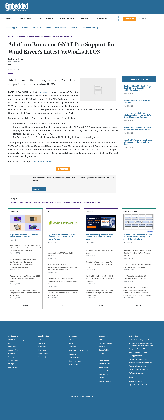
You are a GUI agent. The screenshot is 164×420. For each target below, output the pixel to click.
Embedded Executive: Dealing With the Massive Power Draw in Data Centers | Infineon (137, 253)
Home (10, 36)
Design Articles (104, 350)
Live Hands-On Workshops (138, 369)
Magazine (73, 336)
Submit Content (136, 373)
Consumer (42, 346)
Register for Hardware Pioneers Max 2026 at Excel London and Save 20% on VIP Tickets (25, 278)
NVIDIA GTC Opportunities (138, 359)
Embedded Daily (74, 357)
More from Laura (39, 189)
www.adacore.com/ (43, 162)
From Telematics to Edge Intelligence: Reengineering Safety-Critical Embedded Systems (62, 281)
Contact (132, 377)
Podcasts (37, 28)
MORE (25, 305)
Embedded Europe (75, 361)
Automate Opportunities (137, 366)
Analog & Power (13, 350)
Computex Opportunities (137, 349)
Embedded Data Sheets (107, 343)
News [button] (8, 19)
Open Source (12, 346)
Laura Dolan (17, 59)
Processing (12, 353)
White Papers (60, 28)
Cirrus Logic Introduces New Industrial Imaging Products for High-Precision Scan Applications (25, 292)
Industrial (25, 19)
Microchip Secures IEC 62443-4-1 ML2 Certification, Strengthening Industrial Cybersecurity (99, 292)
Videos (48, 28)
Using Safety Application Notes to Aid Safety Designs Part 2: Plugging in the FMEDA (99, 264)
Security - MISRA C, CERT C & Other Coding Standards (77, 202)
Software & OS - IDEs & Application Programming (32, 202)
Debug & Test (13, 367)
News (101, 357)
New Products (104, 367)
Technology (21, 36)
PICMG (101, 340)
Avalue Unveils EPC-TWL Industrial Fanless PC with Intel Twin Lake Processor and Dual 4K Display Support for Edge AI (25, 248)
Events (101, 377)
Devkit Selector (104, 364)
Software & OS (35, 36)
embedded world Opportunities (140, 340)
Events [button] (73, 28)
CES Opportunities (135, 355)
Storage (11, 363)
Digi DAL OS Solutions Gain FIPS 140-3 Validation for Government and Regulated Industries (100, 278)
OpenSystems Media (85, 396)
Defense (42, 357)
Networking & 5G (44, 353)
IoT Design (72, 354)
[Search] (145, 19)
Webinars (101, 19)
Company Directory (90, 28)
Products (26, 28)
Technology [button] (12, 28)
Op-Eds (101, 353)
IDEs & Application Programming (58, 36)
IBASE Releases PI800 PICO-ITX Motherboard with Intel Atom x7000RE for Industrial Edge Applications (62, 267)
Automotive (46, 19)
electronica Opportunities (138, 352)
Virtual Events (104, 371)
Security (11, 357)
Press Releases (104, 360)
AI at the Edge (73, 364)
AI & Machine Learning (16, 340)
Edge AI (85, 19)
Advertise (133, 336)
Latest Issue (73, 340)
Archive (71, 343)
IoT (9, 343)
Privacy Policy (135, 381)
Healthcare (67, 19)
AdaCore (44, 92)
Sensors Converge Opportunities (140, 362)
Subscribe (129, 19)
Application (43, 336)
